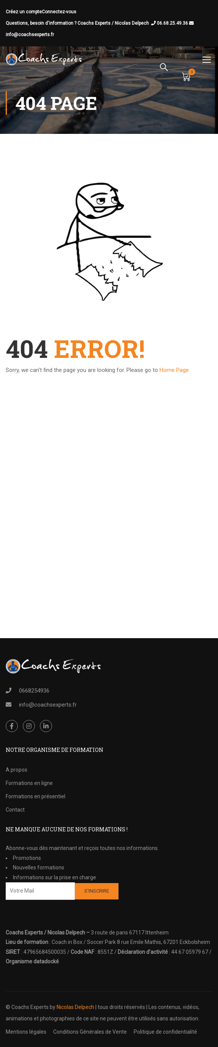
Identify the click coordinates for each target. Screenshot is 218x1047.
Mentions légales (26, 1032)
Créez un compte (24, 11)
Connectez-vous (59, 11)
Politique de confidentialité (165, 1032)
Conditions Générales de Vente (90, 1032)
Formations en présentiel (35, 796)
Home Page (174, 370)
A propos (16, 770)
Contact (15, 810)
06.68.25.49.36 (175, 23)
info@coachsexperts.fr (30, 34)
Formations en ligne (29, 783)
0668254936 (34, 690)
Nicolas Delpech (75, 1007)
